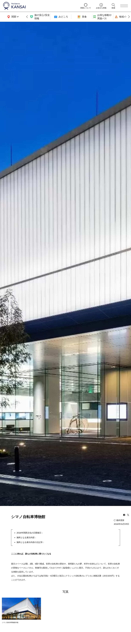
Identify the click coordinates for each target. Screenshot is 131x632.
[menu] (124, 6)
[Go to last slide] (27, 17)
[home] (39, 6)
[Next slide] (129, 17)
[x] (128, 515)
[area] (12, 17)
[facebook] (124, 515)
